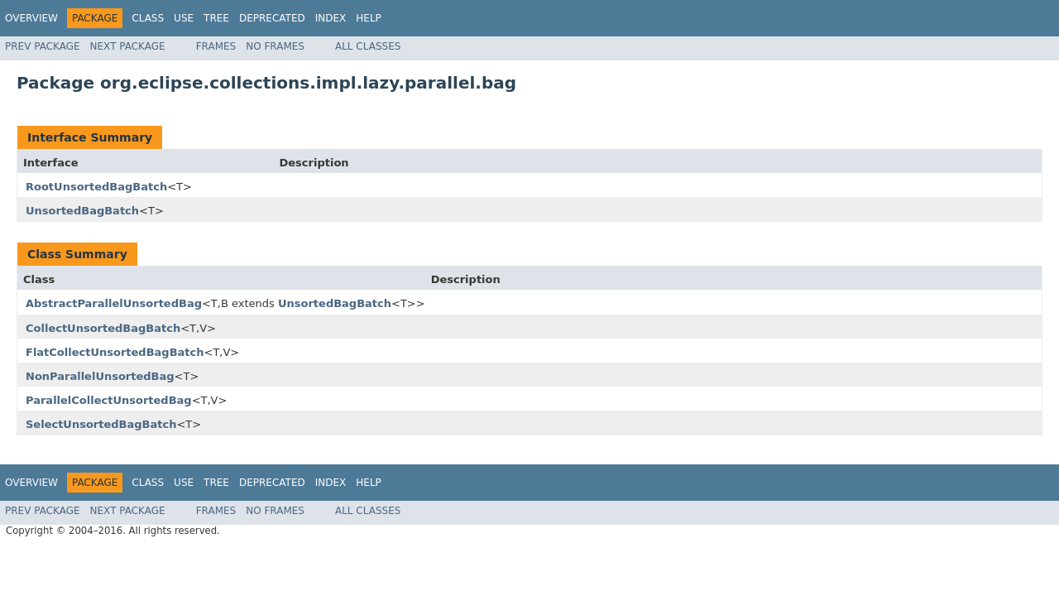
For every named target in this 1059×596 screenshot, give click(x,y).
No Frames (275, 46)
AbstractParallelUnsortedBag (114, 303)
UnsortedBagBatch (82, 210)
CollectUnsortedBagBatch (103, 328)
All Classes (367, 46)
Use (184, 18)
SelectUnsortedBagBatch (101, 424)
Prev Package (42, 46)
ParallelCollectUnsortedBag (109, 400)
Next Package (127, 46)
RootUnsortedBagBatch (96, 186)
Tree (216, 18)
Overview (31, 18)
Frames (216, 46)
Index (331, 18)
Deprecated (272, 18)
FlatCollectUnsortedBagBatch (115, 352)
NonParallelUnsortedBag (100, 376)
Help (368, 18)
